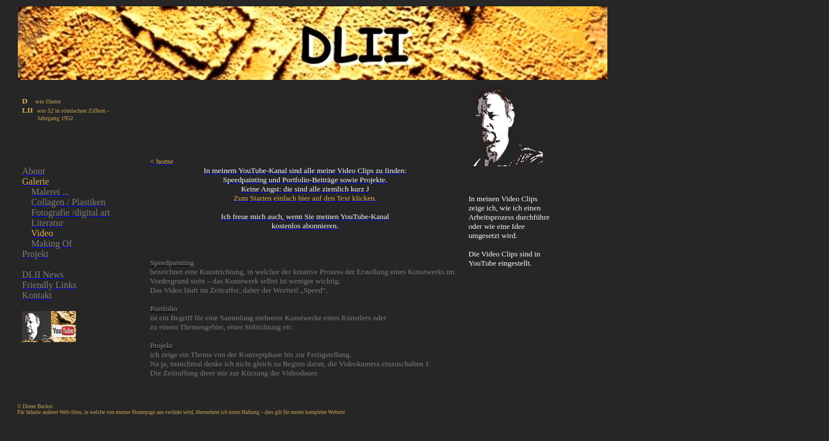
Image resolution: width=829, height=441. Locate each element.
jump (474, 169)
